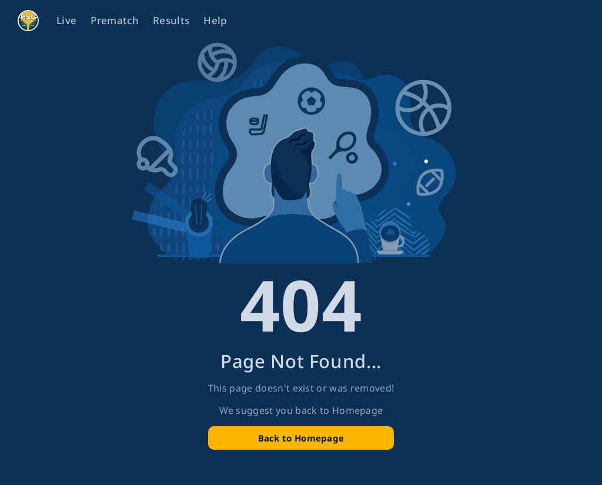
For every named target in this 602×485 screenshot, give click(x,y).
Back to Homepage (301, 438)
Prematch (115, 20)
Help (215, 20)
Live (66, 20)
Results (171, 20)
